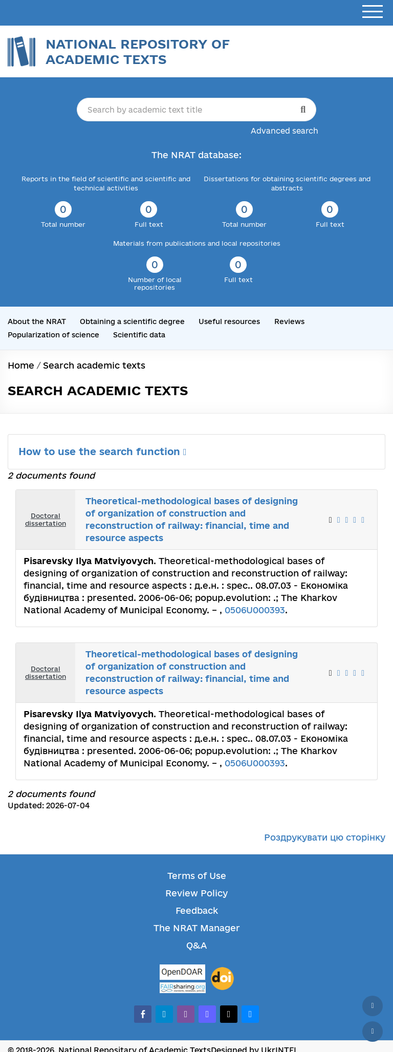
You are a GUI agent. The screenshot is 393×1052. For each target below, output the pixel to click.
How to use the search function (102, 451)
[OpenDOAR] (183, 973)
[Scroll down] (372, 1031)
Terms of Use (196, 876)
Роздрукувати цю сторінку (324, 837)
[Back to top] (372, 1006)
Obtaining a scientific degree (132, 321)
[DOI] (222, 978)
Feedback (197, 910)
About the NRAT (37, 321)
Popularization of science (53, 335)
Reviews (289, 321)
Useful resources (229, 321)
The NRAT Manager (197, 928)
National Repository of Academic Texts (138, 51)
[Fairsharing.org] (183, 987)
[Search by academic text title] (196, 109)
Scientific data (139, 335)
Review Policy (196, 893)
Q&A (196, 945)
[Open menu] (372, 12)
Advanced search (284, 130)
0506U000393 (255, 610)
